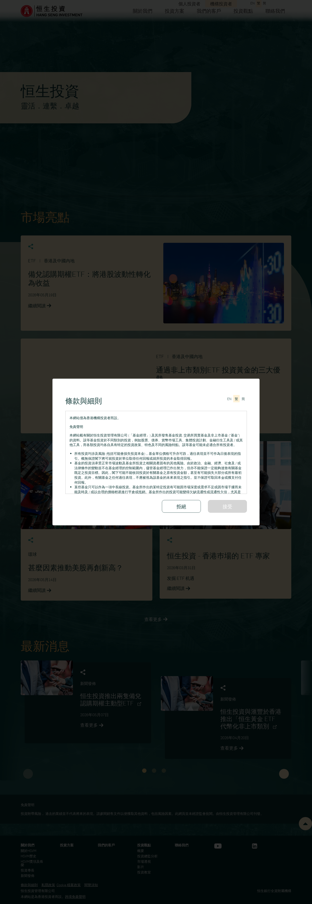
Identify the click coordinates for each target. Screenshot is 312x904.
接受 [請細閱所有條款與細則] (227, 506)
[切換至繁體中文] (236, 398)
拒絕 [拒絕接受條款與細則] (181, 506)
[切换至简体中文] (243, 398)
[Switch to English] (229, 398)
